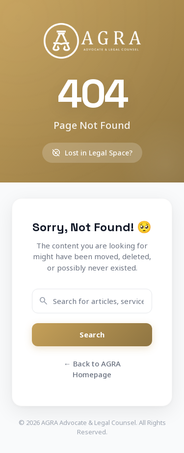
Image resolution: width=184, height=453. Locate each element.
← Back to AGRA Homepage (92, 369)
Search (92, 334)
